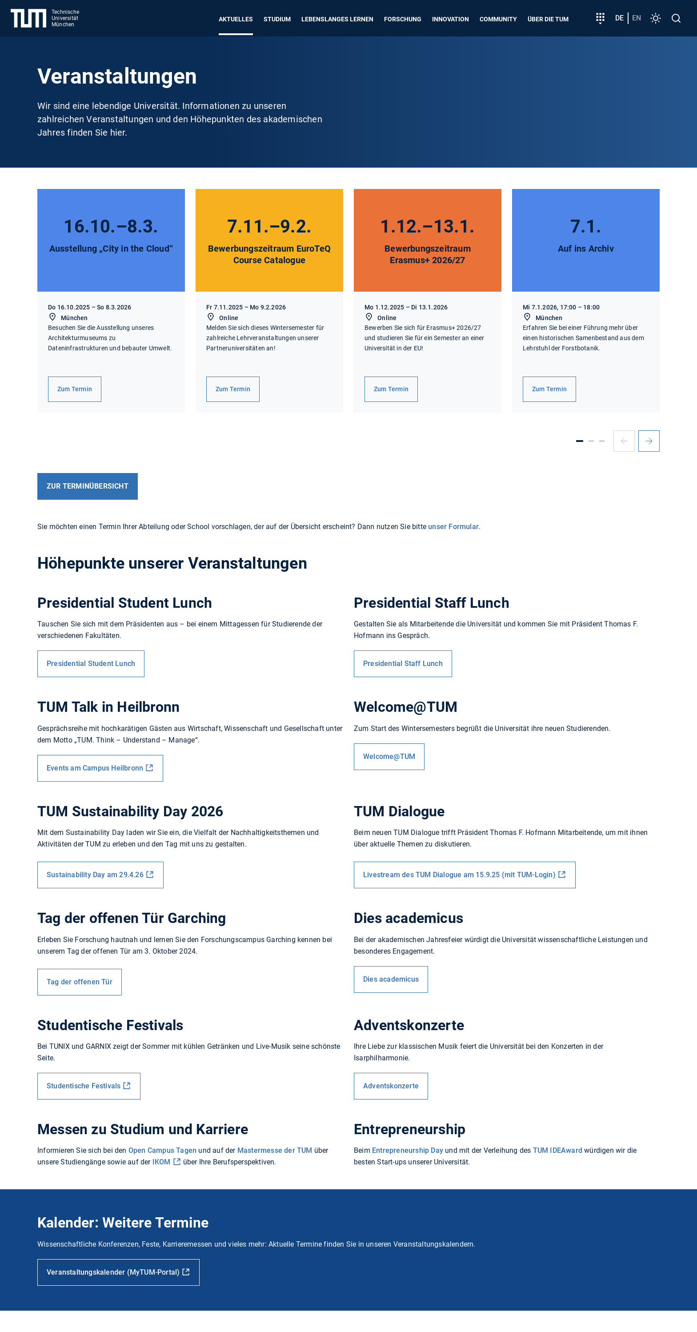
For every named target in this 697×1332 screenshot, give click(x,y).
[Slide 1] (579, 441)
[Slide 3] (602, 441)
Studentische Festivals (83, 1086)
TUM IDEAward (557, 1150)
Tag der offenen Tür (79, 982)
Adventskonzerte (391, 1086)
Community (498, 19)
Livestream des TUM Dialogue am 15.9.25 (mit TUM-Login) (459, 875)
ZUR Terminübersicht (87, 486)
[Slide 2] (591, 441)
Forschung (402, 19)
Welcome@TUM (389, 756)
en (636, 18)
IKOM (161, 1162)
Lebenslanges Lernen (337, 19)
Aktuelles (236, 19)
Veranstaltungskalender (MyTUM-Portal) (113, 1272)
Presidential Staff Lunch (403, 663)
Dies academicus (391, 979)
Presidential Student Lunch (91, 663)
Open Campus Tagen (162, 1150)
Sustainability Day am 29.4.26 (95, 875)
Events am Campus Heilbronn (95, 768)
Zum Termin (74, 389)
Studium (277, 19)
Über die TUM (548, 19)
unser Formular (453, 526)
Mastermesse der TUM (274, 1150)
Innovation (450, 19)
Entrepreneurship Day (407, 1150)
